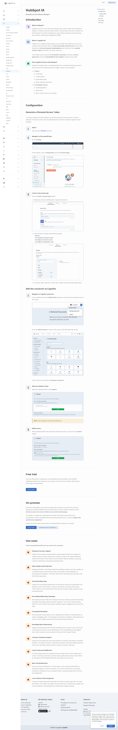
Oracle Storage (9, 87)
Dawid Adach (42, 704)
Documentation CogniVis (12, 32)
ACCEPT (111, 726)
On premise (101, 20)
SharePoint (8, 104)
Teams (7, 112)
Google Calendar (10, 57)
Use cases (100, 22)
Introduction (101, 9)
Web (7, 115)
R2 (6, 93)
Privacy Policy (95, 719)
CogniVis (65, 727)
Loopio (7, 79)
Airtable (8, 27)
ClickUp (7, 30)
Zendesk (8, 120)
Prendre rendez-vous (89, 703)
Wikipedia (8, 118)
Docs (103, 2)
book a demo (31, 489)
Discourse (8, 38)
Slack (7, 109)
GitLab (7, 52)
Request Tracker (10, 96)
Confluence (8, 35)
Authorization (102, 14)
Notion (7, 85)
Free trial (100, 18)
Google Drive (9, 60)
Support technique (89, 705)
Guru (7, 68)
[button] (10, 11)
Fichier (7, 46)
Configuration (101, 11)
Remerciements (65, 707)
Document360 (9, 41)
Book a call (112, 2)
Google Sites (9, 63)
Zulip (7, 123)
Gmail (7, 54)
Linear (7, 76)
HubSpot (8, 71)
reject (102, 726)
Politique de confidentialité (69, 710)
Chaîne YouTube (44, 710)
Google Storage (9, 65)
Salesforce (8, 101)
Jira (7, 74)
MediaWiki (8, 82)
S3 (6, 98)
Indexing (101, 16)
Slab (7, 107)
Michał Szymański (43, 706)
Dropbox (8, 43)
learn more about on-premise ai (47, 527)
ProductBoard (9, 90)
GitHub (7, 49)
